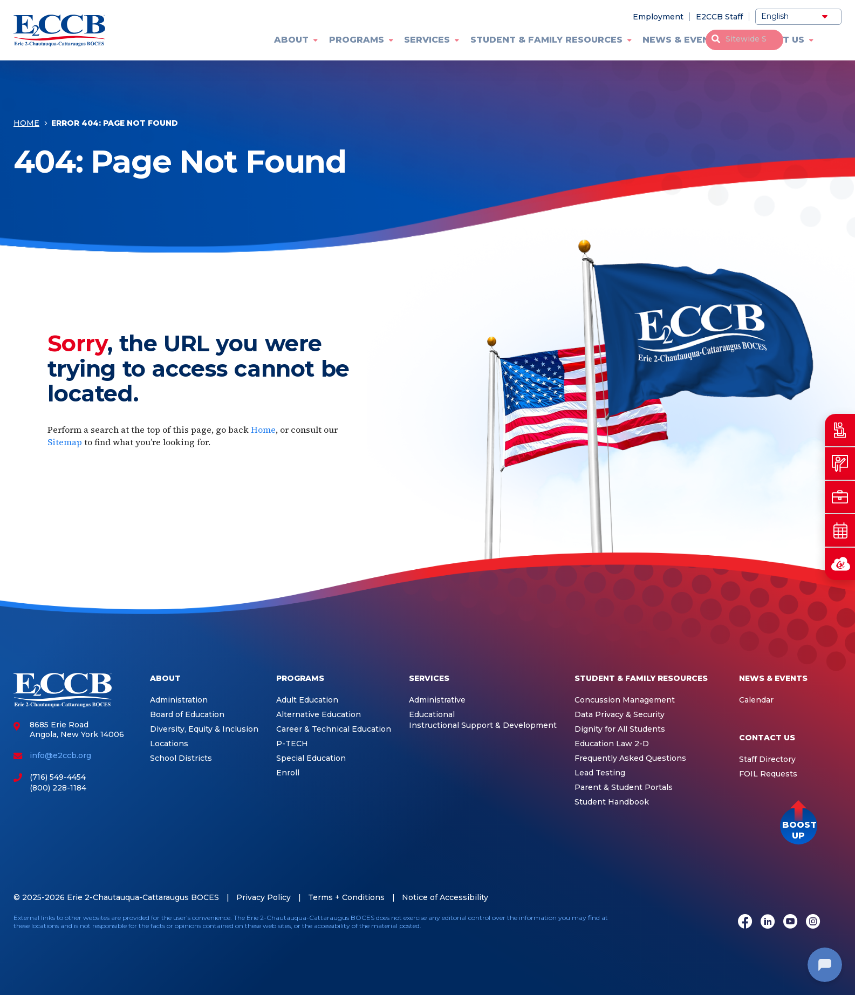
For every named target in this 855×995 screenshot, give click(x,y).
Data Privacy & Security (619, 714)
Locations (169, 743)
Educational (432, 714)
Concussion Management (624, 700)
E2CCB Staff (719, 17)
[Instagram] (813, 922)
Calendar (756, 700)
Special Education (311, 758)
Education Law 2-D (611, 743)
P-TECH (292, 743)
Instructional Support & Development (483, 725)
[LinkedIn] (768, 922)
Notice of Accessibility (445, 897)
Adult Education (307, 700)
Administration (179, 700)
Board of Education (187, 714)
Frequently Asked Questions (630, 758)
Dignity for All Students (619, 729)
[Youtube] (790, 922)
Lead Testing (599, 773)
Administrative (437, 700)
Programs (356, 40)
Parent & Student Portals (623, 787)
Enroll (287, 773)
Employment (658, 17)
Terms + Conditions (346, 897)
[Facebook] (745, 922)
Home (26, 125)
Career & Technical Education (333, 729)
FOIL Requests (768, 774)
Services (427, 40)
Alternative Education (318, 714)
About (291, 40)
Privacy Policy (263, 897)
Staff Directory (767, 759)
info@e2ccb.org (60, 755)
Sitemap (64, 442)
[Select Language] (798, 17)
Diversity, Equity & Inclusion (204, 729)
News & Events (682, 40)
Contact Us (773, 40)
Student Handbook (611, 802)
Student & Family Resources (546, 40)
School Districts (181, 758)
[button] (798, 825)
